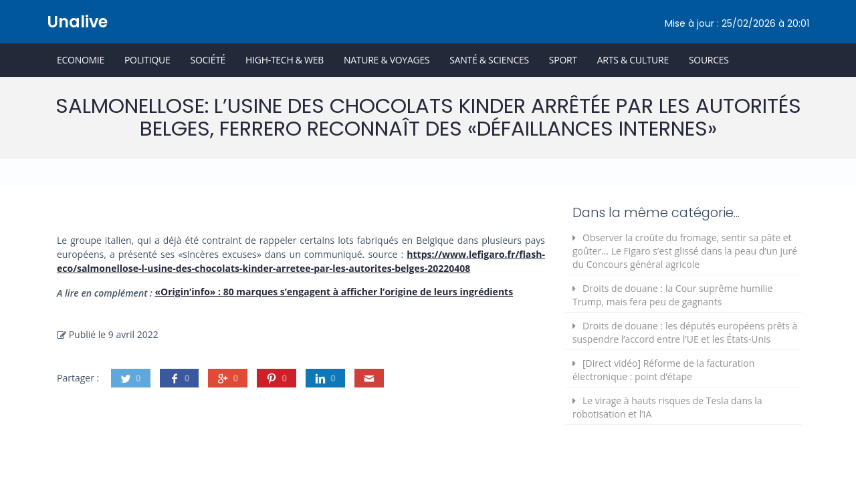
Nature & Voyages (386, 59)
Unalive (77, 22)
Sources (709, 59)
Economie (80, 59)
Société (207, 59)
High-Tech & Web (284, 59)
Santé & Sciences (489, 59)
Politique (147, 59)
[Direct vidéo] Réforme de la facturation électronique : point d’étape (663, 370)
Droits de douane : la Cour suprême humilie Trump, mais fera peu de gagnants (672, 295)
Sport (563, 59)
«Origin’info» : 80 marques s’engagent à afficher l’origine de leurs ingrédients (333, 291)
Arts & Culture (633, 59)
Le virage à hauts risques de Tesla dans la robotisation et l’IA (667, 407)
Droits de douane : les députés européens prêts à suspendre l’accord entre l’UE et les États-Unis (684, 332)
